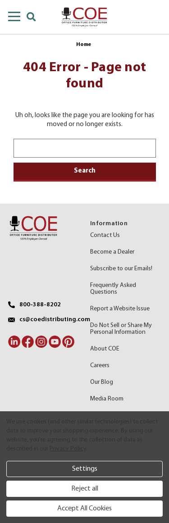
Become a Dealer (112, 252)
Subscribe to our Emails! (121, 268)
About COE (104, 349)
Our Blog (101, 382)
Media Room (106, 399)
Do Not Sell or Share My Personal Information (121, 329)
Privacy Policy (68, 449)
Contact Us (105, 235)
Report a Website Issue (120, 308)
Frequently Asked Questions (113, 289)
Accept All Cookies (84, 508)
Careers (100, 365)
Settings (84, 469)
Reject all (84, 488)
